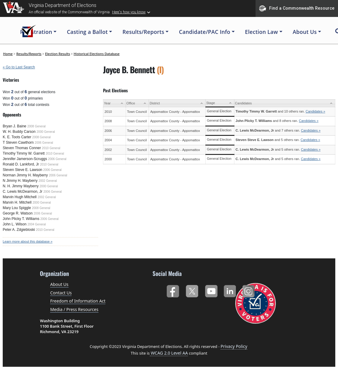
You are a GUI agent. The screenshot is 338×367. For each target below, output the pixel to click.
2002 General (48, 180)
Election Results (57, 53)
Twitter (192, 290)
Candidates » (315, 111)
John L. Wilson (15, 224)
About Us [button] (305, 31)
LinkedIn (230, 290)
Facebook (172, 290)
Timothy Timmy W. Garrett (24, 153)
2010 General (51, 148)
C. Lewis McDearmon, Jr (22, 191)
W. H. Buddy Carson (19, 131)
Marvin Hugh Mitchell (20, 197)
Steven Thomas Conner (22, 148)
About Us (59, 284)
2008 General (36, 126)
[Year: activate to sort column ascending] (114, 103)
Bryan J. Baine (14, 126)
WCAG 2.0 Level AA (169, 353)
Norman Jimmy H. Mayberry (25, 175)
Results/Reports (28, 53)
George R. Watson (18, 213)
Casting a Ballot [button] (87, 31)
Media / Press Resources (74, 309)
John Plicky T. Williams (21, 219)
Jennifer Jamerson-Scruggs (25, 159)
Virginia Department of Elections (62, 5)
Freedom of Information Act (77, 301)
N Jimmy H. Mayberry (20, 181)
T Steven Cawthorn (18, 142)
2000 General (46, 131)
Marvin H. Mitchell (17, 202)
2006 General (44, 142)
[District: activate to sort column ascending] (177, 103)
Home (8, 53)
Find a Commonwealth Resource (296, 8)
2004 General (36, 224)
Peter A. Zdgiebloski (19, 230)
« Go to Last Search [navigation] (19, 67)
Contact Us (61, 293)
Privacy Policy (234, 346)
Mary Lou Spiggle (17, 208)
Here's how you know (129, 12)
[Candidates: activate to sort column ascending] (284, 103)
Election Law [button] (261, 31)
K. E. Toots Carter (17, 137)
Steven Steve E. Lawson (22, 170)
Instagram (249, 290)
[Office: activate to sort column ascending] (137, 103)
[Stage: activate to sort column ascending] (219, 103)
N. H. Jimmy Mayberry (21, 186)
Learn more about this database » (28, 241)
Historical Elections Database (97, 53)
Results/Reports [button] (143, 31)
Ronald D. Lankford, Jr (21, 164)
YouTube (211, 290)
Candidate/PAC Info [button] (204, 31)
